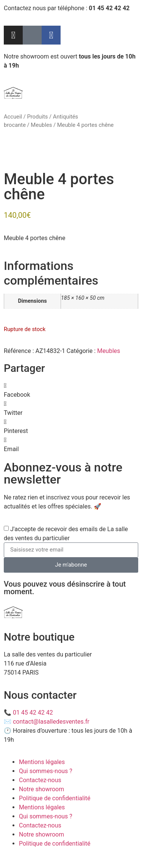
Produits (37, 116)
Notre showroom (41, 789)
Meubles (41, 125)
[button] (71, 390)
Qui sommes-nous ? (45, 771)
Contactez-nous (40, 780)
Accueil (13, 116)
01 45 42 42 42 (33, 712)
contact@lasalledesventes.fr (51, 721)
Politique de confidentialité (55, 798)
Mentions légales (42, 762)
